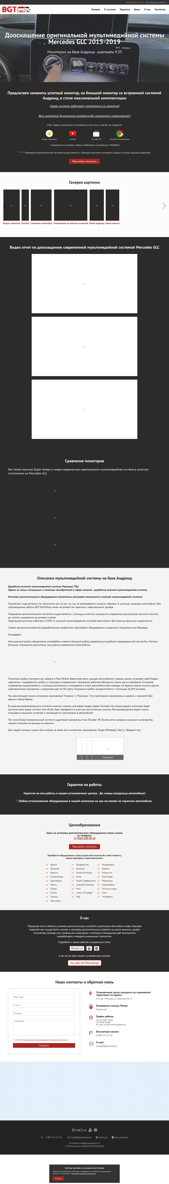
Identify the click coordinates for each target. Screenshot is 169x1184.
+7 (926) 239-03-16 (84, 867)
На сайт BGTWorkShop (84, 992)
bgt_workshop (120, 1166)
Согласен (58, 1178)
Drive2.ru (77, 978)
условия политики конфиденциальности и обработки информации (45, 1069)
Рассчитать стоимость (84, 161)
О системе (110, 9)
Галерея (95, 9)
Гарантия (125, 9)
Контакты (160, 9)
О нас (147, 9)
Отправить (44, 1074)
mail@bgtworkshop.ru (156, 2)
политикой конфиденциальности (83, 1173)
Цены (137, 9)
